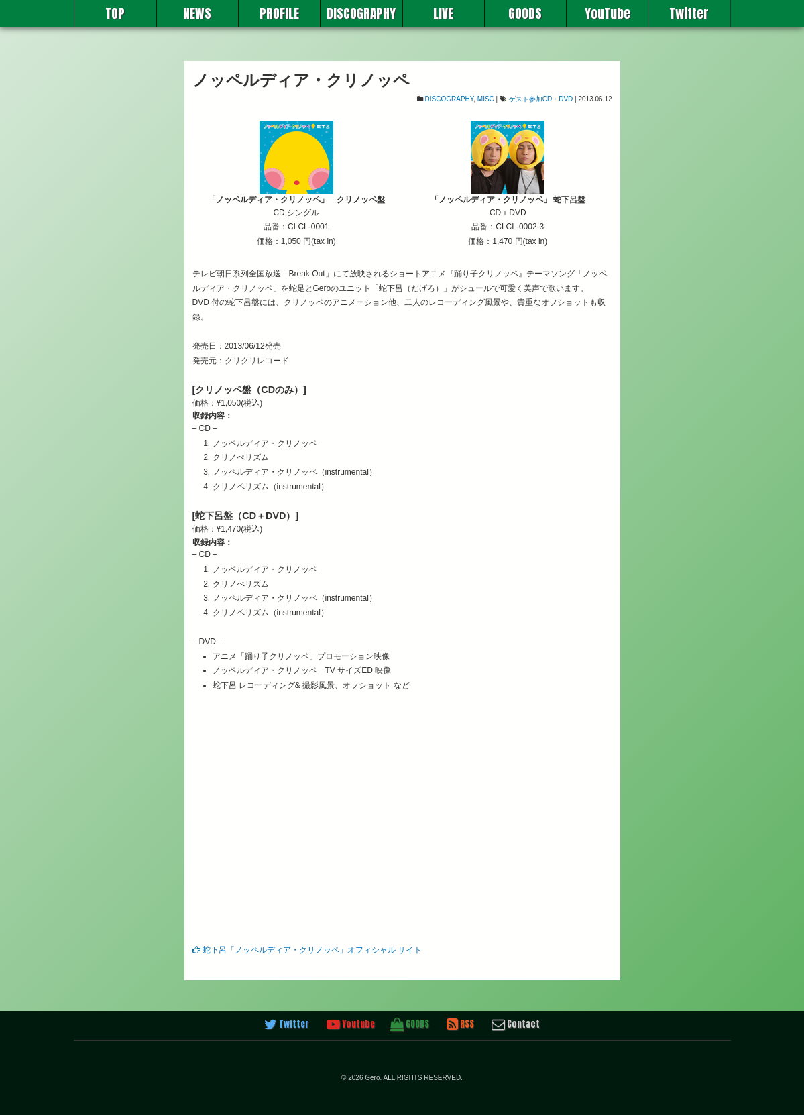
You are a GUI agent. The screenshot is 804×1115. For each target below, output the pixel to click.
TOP (115, 13)
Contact (516, 1024)
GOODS (525, 13)
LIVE (443, 13)
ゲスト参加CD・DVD (541, 99)
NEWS (197, 13)
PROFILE (279, 13)
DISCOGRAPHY (361, 13)
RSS (460, 1024)
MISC (485, 99)
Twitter (689, 13)
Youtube (351, 1024)
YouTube (607, 13)
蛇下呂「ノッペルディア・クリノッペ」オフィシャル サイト (307, 950)
